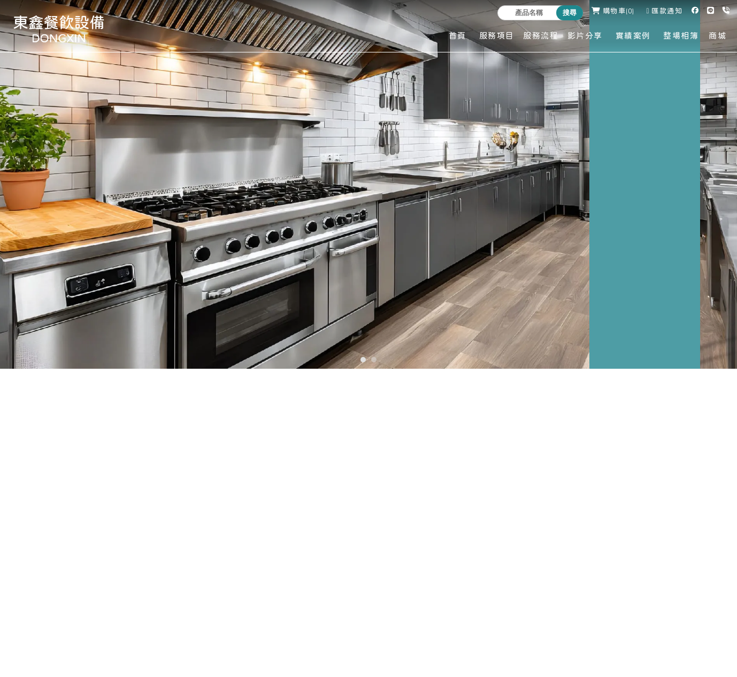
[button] (363, 359)
